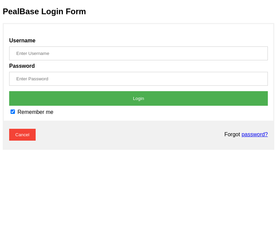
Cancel (22, 134)
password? (255, 134)
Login (138, 98)
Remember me (32, 112)
